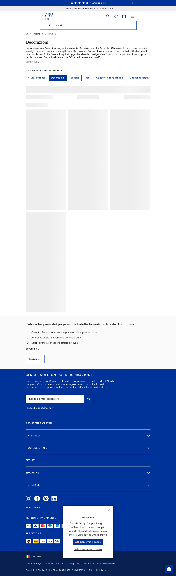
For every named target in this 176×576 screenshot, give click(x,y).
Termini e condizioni (54, 563)
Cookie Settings (33, 563)
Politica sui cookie (92, 563)
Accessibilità (109, 563)
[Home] (27, 34)
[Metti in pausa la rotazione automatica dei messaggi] (133, 3)
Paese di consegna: (37, 408)
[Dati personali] (107, 16)
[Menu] (132, 16)
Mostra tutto (32, 62)
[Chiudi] (109, 510)
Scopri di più (32, 348)
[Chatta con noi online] (169, 569)
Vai (88, 398)
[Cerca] (44, 25)
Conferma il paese (88, 541)
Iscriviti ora (35, 359)
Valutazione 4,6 (98, 3)
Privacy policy (74, 563)
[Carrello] (124, 16)
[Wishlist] (115, 16)
